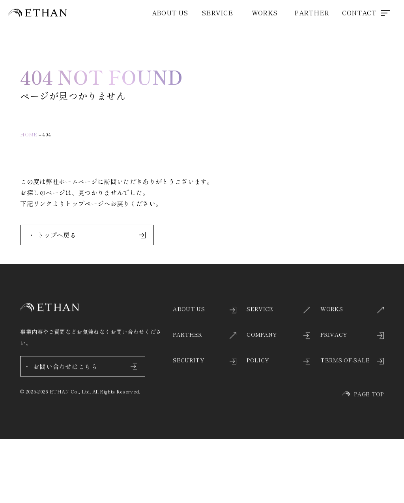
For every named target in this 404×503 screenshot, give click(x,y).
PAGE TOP (363, 401)
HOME (28, 134)
